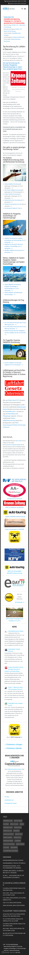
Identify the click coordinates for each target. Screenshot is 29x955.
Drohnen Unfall (17, 837)
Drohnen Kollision (8, 830)
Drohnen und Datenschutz (19, 37)
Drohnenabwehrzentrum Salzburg (15, 631)
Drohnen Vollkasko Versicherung (11, 194)
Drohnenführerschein (10, 411)
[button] (3, 952)
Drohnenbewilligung (8, 827)
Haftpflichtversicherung (9, 844)
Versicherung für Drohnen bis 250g (12, 208)
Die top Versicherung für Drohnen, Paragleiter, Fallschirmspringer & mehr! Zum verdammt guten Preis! (12, 66)
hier (21, 737)
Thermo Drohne (14, 847)
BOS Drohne (6, 824)
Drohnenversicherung (8, 840)
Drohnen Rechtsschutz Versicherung (12, 200)
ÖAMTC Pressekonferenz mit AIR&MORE (14, 507)
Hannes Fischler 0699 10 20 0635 (17, 3)
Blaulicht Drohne (18, 820)
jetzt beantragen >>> (19, 602)
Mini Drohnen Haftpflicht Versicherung (13, 190)
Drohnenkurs (16, 830)
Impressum (6, 950)
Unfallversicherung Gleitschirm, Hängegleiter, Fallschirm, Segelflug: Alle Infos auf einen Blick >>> (15, 333)
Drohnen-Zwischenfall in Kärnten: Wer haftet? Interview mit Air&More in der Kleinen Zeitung (14, 669)
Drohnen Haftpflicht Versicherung (11, 184)
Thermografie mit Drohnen (11, 803)
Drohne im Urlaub (14, 824)
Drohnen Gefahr (17, 827)
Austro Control (18, 441)
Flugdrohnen (17, 840)
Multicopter (6, 847)
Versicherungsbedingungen (12, 944)
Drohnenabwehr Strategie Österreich (14, 863)
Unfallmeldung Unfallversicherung (14, 905)
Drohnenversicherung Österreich (11, 204)
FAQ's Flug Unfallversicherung (12, 902)
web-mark (17, 952)
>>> (13, 744)
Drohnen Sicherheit (8, 837)
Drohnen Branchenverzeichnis (14, 769)
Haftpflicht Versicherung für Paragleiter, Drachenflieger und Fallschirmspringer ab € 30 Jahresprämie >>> (15, 240)
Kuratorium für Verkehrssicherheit (13, 445)
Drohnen (22, 824)
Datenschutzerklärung (14, 950)
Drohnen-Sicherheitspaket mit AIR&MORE (14, 529)
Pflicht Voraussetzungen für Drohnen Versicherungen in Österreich (14, 425)
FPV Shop (7, 797)
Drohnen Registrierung (8, 834)
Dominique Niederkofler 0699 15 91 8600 (15, 1)
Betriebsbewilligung (8, 820)
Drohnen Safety (18, 834)
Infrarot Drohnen (20, 844)
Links (4, 944)
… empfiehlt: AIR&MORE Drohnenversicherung (14, 516)
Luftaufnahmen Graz (9, 800)
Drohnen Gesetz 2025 (13, 400)
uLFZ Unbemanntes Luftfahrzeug (11, 850)
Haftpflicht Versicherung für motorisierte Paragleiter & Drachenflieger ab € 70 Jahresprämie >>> (13, 246)
